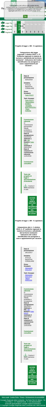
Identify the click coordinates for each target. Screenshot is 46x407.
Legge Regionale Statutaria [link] (12, 26)
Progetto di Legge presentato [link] (20, 27)
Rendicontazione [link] (32, 24)
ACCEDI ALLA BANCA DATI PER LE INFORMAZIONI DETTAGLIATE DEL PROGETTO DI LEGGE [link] (33, 205)
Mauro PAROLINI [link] (28, 279)
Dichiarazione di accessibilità (34, 397)
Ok (25, 16)
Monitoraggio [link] (27, 24)
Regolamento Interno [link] (10, 29)
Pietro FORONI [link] (28, 110)
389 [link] (28, 140)
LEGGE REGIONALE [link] (16, 25)
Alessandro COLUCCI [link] (29, 269)
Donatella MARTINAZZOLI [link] (30, 106)
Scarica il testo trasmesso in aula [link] (29, 187)
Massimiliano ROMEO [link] (29, 103)
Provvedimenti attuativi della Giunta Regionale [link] (43, 28)
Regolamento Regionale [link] (11, 32)
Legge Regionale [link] (8, 23)
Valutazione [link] (35, 24)
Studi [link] (40, 24)
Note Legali (5, 397)
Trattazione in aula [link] (24, 26)
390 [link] (28, 310)
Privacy (22, 397)
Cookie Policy (14, 397)
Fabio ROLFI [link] (29, 95)
